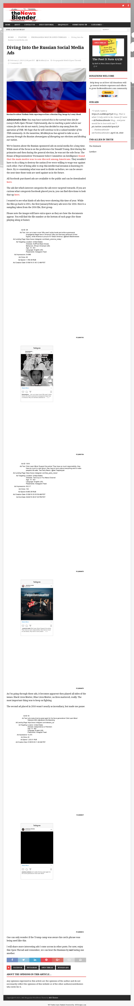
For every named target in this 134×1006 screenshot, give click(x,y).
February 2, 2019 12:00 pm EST (22, 60)
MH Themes (53, 998)
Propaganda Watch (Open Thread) (67, 60)
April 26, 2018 (117, 133)
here (9, 182)
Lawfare (92, 152)
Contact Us (29, 25)
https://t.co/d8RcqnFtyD (102, 114)
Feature (22, 37)
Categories (96, 25)
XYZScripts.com (80, 1005)
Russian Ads (63, 968)
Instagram (32, 968)
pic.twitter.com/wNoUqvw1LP (105, 126)
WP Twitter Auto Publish (56, 1005)
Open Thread (47, 968)
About (17, 25)
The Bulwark (95, 146)
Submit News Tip (79, 25)
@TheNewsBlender (101, 120)
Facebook (17, 968)
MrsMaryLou (43, 60)
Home (7, 25)
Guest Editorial (46, 25)
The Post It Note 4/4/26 (107, 59)
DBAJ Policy (63, 25)
